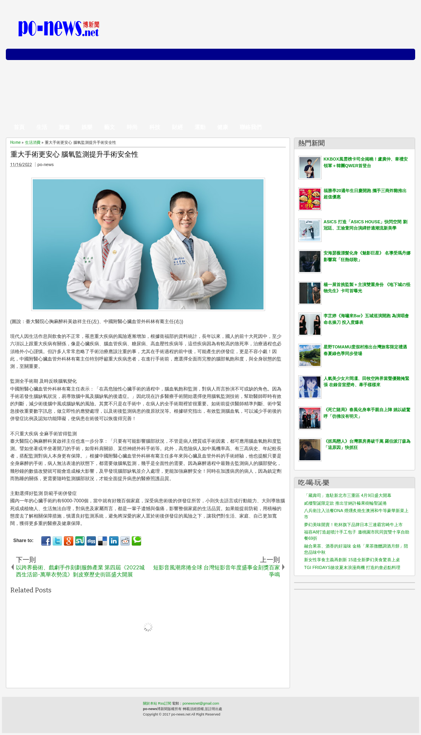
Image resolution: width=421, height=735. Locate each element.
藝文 (109, 127)
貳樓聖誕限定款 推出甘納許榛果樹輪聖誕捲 (345, 503)
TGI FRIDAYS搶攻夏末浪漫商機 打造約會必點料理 (352, 567)
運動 (200, 127)
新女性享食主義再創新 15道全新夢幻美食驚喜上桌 (352, 559)
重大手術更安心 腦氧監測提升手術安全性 (74, 154)
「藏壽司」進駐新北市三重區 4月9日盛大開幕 (347, 495)
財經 (177, 127)
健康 (222, 127)
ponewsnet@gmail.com (200, 703)
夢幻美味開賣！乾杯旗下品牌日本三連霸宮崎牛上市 (353, 524)
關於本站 (150, 703)
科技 (154, 127)
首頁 (19, 127)
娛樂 (86, 127)
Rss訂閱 (164, 703)
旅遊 (64, 127)
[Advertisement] (319, 66)
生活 (41, 127)
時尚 (132, 127)
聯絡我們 (251, 127)
